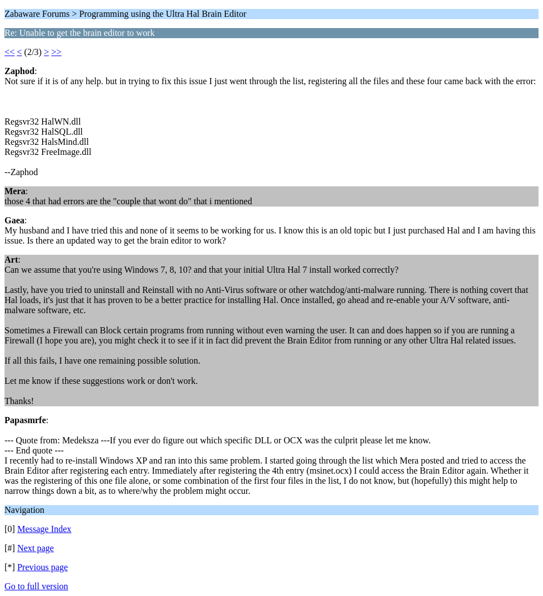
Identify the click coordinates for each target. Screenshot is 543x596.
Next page (35, 548)
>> (56, 52)
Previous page (42, 567)
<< (9, 52)
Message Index (44, 529)
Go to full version (36, 586)
